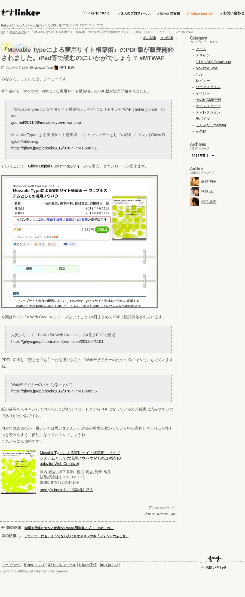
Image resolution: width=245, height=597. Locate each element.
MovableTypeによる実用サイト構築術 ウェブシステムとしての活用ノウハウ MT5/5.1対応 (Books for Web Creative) (80, 458)
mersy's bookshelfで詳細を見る (66, 490)
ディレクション (208, 112)
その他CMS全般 (208, 100)
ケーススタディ (208, 106)
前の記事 (149, 38)
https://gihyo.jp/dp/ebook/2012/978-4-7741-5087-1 (54, 148)
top (3, 32)
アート (201, 49)
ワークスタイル (208, 87)
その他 (201, 131)
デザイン (203, 55)
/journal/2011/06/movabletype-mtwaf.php (46, 122)
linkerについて (34, 565)
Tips (199, 74)
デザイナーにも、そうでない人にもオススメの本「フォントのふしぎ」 (76, 536)
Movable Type (43, 67)
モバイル (203, 118)
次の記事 (166, 38)
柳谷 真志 (67, 67)
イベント (203, 93)
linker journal (18, 32)
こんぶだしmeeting (211, 125)
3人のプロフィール (62, 565)
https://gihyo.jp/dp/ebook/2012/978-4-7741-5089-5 (54, 391)
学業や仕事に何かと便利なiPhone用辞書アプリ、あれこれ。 (69, 528)
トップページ (11, 565)
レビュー (203, 81)
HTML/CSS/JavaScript (213, 62)
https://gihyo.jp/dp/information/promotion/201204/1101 (57, 341)
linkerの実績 (88, 565)
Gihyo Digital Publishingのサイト (56, 166)
